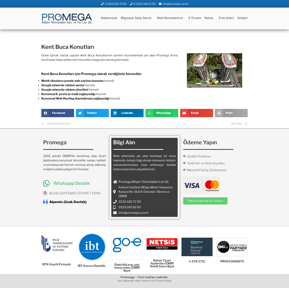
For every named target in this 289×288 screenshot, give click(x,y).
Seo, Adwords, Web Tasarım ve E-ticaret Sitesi (145, 280)
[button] (57, 113)
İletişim (243, 18)
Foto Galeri (226, 18)
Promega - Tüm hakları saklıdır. (144, 277)
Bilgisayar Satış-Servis (137, 18)
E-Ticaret (195, 18)
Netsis (210, 18)
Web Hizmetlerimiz (171, 18)
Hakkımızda (109, 18)
